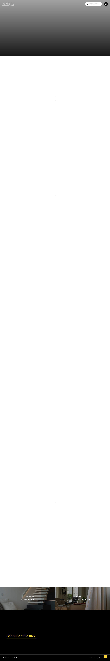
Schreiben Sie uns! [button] (21, 636)
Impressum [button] (91, 658)
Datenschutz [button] (102, 658)
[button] (106, 4)
